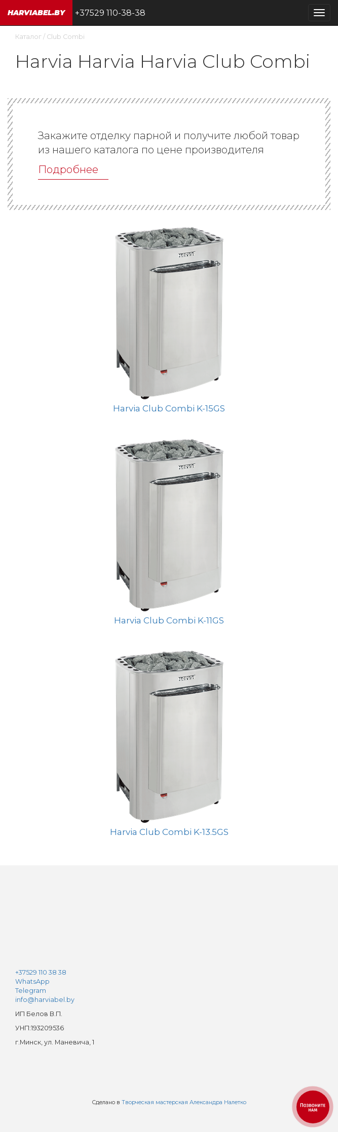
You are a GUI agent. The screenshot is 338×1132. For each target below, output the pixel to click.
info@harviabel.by (44, 999)
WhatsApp (32, 981)
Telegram (30, 990)
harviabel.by (36, 12)
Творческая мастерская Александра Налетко (184, 1102)
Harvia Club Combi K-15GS (169, 408)
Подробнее (68, 169)
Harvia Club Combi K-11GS (169, 620)
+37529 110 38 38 (40, 972)
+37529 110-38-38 (110, 13)
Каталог (28, 36)
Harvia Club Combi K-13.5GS (169, 832)
